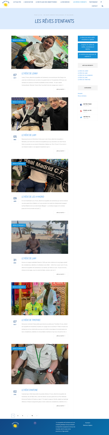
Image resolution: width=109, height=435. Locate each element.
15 (32, 415)
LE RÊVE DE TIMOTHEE (31, 320)
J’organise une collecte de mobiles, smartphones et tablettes (87, 47)
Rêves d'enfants (19, 40)
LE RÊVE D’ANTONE (30, 390)
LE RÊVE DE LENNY (30, 74)
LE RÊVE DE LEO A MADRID (33, 197)
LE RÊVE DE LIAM (29, 135)
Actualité (80, 93)
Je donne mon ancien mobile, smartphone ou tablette (87, 39)
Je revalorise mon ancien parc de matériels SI (87, 55)
